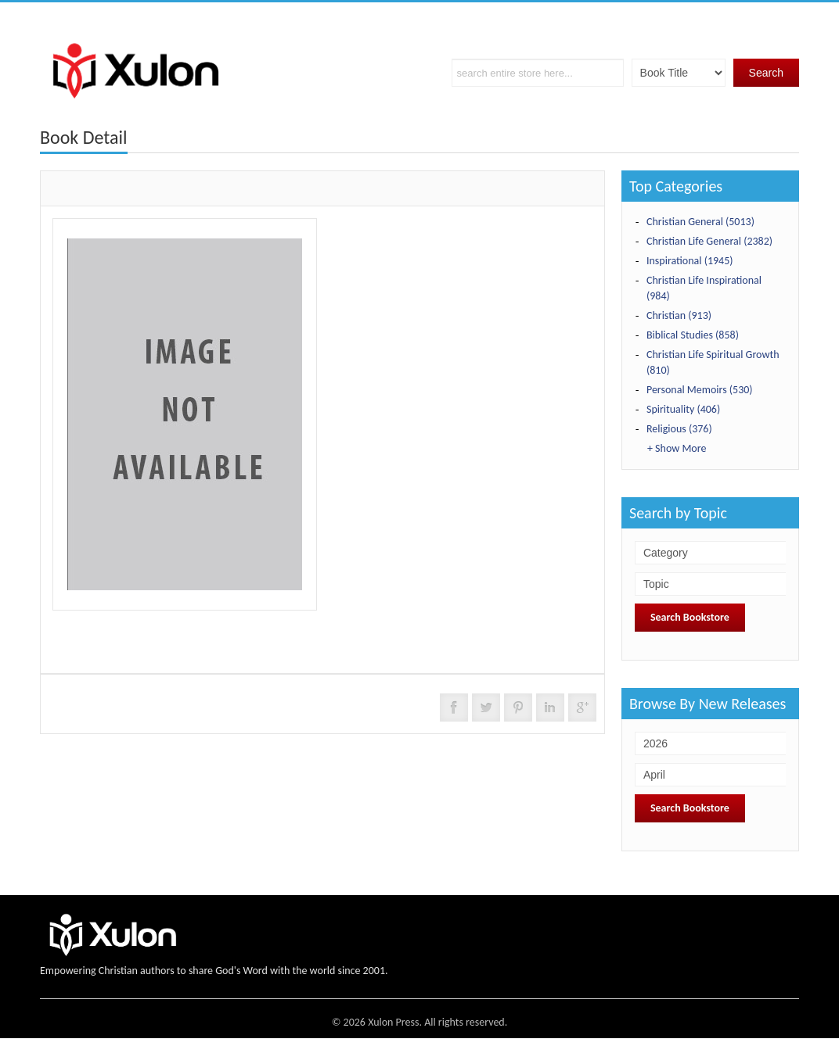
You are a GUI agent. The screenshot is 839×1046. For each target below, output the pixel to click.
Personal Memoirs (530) (699, 389)
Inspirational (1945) (689, 260)
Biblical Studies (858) (692, 335)
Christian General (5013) (700, 221)
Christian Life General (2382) (709, 241)
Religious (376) (679, 428)
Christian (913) (678, 315)
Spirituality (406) (683, 409)
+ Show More (676, 448)
